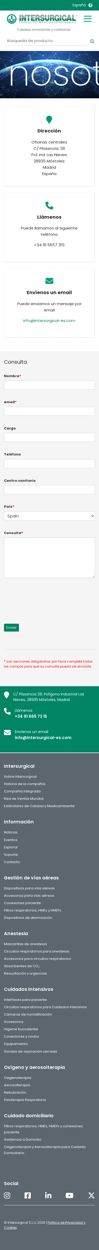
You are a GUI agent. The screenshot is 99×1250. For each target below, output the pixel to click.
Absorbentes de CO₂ (22, 966)
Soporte (11, 854)
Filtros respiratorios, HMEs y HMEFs (32, 910)
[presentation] (44, 597)
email (10, 401)
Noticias (11, 832)
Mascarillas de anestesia (25, 943)
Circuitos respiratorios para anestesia (36, 951)
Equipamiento (16, 1043)
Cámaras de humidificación (28, 1014)
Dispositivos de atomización (28, 917)
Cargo (10, 428)
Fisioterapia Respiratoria (25, 1099)
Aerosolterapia (17, 1085)
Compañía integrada (22, 791)
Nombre (12, 375)
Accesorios (13, 1021)
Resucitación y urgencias (25, 973)
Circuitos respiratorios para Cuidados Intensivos (45, 1007)
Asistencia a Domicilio (22, 1139)
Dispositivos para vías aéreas (29, 888)
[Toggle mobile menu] (87, 18)
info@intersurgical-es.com (49, 320)
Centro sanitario (20, 480)
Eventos (10, 839)
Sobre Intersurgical (20, 776)
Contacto (12, 861)
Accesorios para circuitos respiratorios (37, 958)
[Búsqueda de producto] (45, 41)
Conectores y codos (21, 1036)
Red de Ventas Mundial (24, 798)
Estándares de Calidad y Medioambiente (39, 805)
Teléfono (12, 454)
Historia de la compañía (24, 783)
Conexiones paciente (22, 902)
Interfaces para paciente (25, 999)
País (9, 506)
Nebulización (15, 1092)
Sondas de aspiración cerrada (30, 1051)
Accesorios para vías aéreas (29, 895)
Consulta (13, 532)
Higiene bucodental (21, 1029)
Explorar (11, 847)
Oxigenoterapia (17, 1077)
